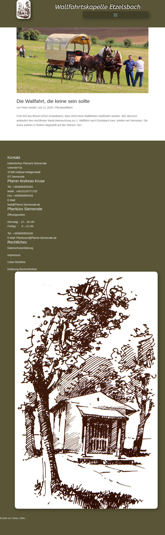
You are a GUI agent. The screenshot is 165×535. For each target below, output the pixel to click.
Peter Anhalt (28, 107)
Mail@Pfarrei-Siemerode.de (23, 204)
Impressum (13, 255)
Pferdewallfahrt (64, 107)
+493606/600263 (23, 186)
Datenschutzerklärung (20, 247)
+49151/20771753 (26, 191)
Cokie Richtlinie (16, 262)
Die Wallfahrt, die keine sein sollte (53, 101)
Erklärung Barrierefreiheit (22, 269)
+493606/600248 (23, 233)
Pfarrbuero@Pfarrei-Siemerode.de (36, 237)
